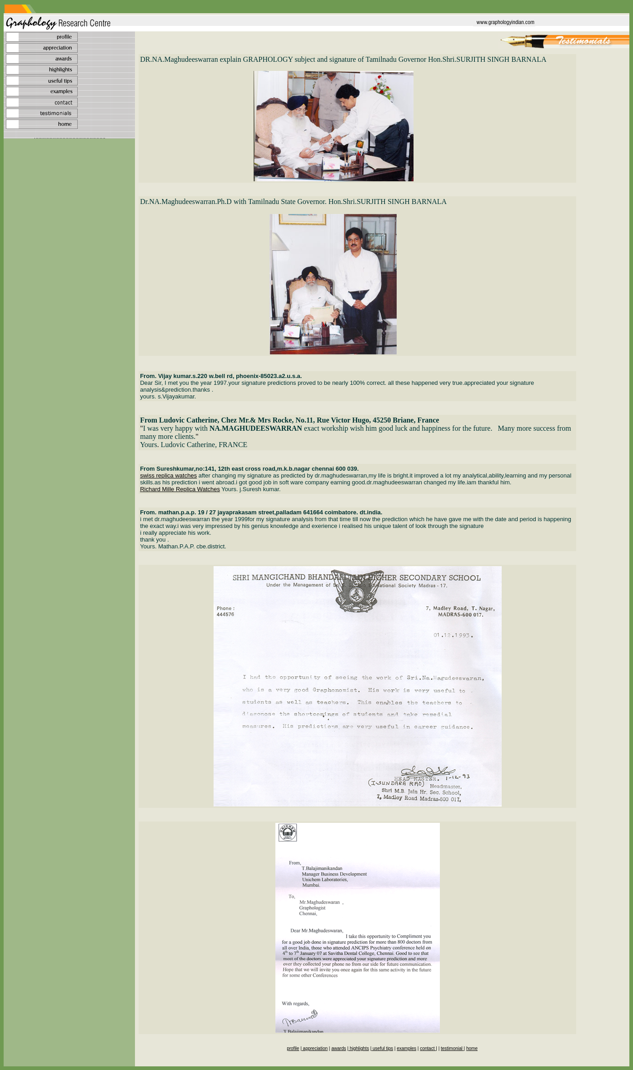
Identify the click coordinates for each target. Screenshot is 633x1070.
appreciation (315, 1048)
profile (293, 1048)
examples (406, 1048)
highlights (359, 1048)
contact (428, 1048)
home (472, 1048)
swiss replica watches (168, 475)
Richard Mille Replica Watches (180, 489)
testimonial (452, 1048)
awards (338, 1048)
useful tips (382, 1048)
